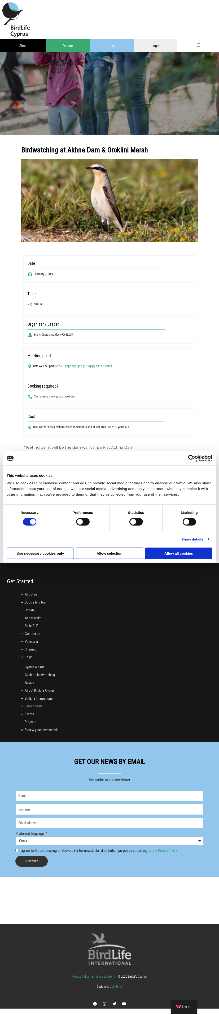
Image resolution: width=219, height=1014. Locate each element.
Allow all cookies (178, 553)
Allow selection (109, 553)
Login (155, 46)
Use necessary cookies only (40, 553)
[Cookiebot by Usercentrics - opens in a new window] (191, 458)
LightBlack (115, 992)
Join (112, 46)
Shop (22, 46)
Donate (68, 46)
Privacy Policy (168, 856)
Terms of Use (104, 982)
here (71, 396)
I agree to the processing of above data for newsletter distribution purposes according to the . (99, 856)
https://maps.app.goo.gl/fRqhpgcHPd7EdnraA (83, 366)
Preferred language (30, 839)
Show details (192, 539)
